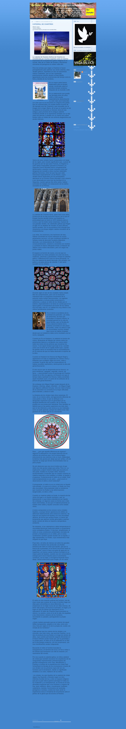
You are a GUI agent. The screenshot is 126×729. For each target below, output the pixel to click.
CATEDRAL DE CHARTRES (43, 24)
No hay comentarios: (66, 720)
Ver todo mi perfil (87, 74)
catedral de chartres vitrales (65, 721)
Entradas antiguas (65, 723)
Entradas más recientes (39, 723)
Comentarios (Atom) (45, 727)
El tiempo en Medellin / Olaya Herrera (83, 129)
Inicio (53, 723)
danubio (85, 71)
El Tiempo (76, 127)
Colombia (80, 101)
